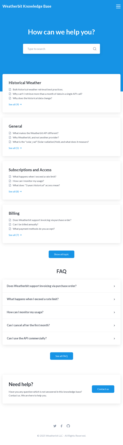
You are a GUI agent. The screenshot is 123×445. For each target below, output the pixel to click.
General (15, 126)
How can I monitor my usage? (28, 180)
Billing (14, 213)
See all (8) (15, 191)
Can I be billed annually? (25, 224)
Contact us (103, 389)
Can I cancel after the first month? (61, 325)
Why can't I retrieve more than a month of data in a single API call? (47, 93)
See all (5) (15, 147)
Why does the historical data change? (32, 98)
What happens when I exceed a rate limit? (34, 176)
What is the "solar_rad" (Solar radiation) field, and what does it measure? (51, 141)
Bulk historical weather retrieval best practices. (38, 89)
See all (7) (15, 234)
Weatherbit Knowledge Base (26, 6)
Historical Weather (25, 82)
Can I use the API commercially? (61, 339)
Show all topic (61, 254)
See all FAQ (62, 355)
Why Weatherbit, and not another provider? (36, 137)
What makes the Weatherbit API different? (35, 133)
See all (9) (15, 104)
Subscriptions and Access (30, 169)
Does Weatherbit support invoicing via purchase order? (42, 219)
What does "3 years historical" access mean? (36, 185)
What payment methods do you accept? (34, 228)
